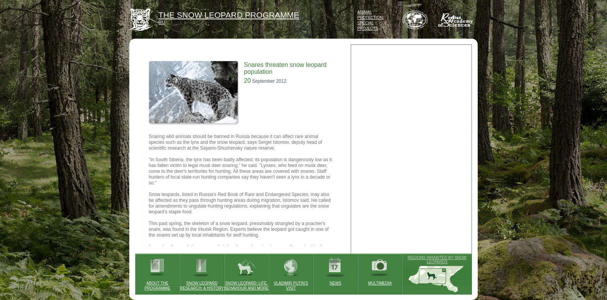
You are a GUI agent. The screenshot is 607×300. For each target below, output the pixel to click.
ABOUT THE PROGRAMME (157, 272)
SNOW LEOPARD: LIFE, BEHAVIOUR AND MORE (246, 272)
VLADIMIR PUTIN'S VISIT (291, 272)
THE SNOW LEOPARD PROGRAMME (228, 14)
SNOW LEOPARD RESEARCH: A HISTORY (202, 272)
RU (161, 22)
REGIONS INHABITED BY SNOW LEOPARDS (437, 260)
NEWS (335, 269)
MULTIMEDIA (379, 269)
